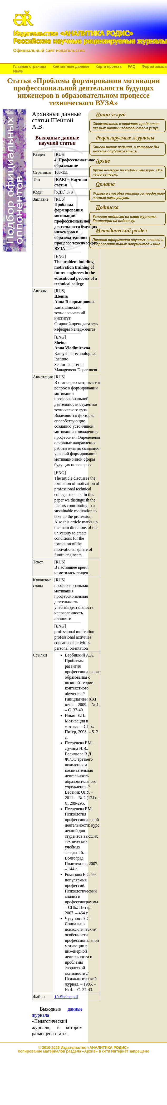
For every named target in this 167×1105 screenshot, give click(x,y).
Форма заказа (154, 66)
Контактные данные (70, 66)
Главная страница (29, 66)
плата (105, 184)
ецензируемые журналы (125, 138)
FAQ (131, 66)
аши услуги (111, 114)
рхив (103, 161)
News (18, 71)
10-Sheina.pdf (66, 997)
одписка (107, 207)
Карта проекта (108, 66)
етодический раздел (121, 230)
